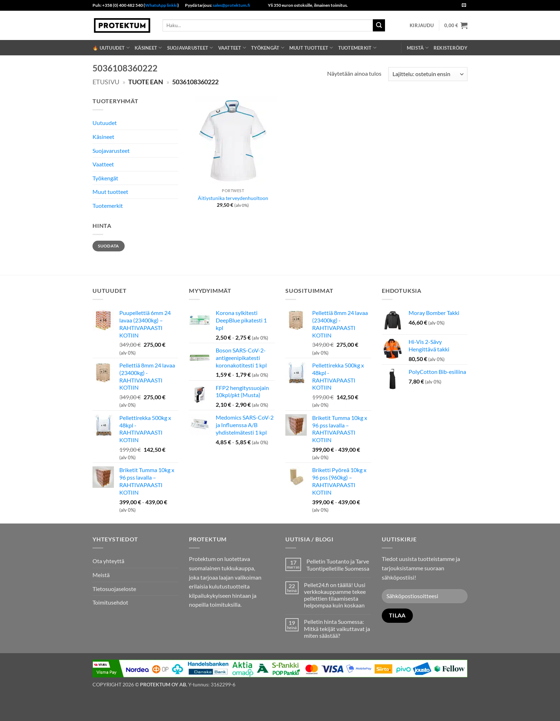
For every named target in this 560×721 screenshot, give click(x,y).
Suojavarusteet (190, 47)
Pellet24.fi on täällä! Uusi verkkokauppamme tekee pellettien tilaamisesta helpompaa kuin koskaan (335, 595)
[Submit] (379, 25)
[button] (422, 25)
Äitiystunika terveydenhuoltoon (233, 198)
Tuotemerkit (357, 47)
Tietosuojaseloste (114, 588)
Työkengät (267, 47)
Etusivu (105, 82)
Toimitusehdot (110, 602)
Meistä (418, 47)
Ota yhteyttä (108, 560)
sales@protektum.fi (231, 5)
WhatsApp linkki (161, 5)
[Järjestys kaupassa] (428, 74)
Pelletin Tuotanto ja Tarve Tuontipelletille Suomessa (337, 564)
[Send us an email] (464, 5)
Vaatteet (232, 47)
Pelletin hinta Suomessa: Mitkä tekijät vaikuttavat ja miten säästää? (337, 628)
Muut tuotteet (311, 47)
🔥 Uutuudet (111, 47)
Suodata (108, 246)
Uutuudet (104, 122)
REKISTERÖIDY (451, 48)
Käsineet (148, 47)
